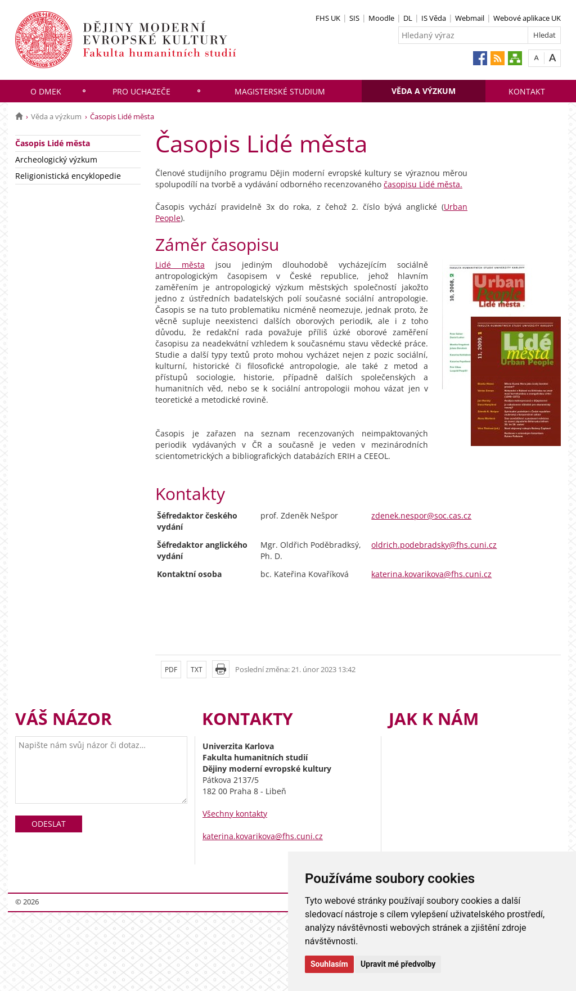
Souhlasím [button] (329, 964)
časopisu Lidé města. (423, 184)
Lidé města (180, 264)
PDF (171, 669)
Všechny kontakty (234, 813)
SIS (354, 18)
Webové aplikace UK (527, 18)
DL (407, 18)
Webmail (469, 18)
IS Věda (433, 18)
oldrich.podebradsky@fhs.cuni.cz (434, 544)
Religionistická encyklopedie (68, 175)
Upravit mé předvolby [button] (398, 964)
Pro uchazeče (141, 91)
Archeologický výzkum (56, 159)
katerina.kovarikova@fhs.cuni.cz (431, 574)
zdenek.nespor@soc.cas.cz (421, 515)
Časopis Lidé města (52, 143)
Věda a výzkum (424, 90)
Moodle (381, 18)
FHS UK (328, 18)
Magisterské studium (280, 91)
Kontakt (526, 91)
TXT (196, 669)
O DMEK (45, 91)
